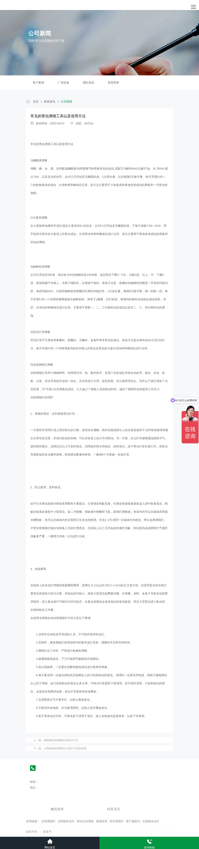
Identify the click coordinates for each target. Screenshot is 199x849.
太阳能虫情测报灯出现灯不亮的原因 (65, 748)
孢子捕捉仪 (133, 821)
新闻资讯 (49, 101)
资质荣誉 (113, 82)
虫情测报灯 (48, 821)
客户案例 (38, 82)
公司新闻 (66, 101)
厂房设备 (63, 82)
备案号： (49, 831)
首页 (36, 101)
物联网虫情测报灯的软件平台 (61, 740)
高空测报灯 (117, 821)
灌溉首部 (101, 821)
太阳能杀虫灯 (66, 821)
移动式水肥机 (85, 821)
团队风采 (88, 82)
